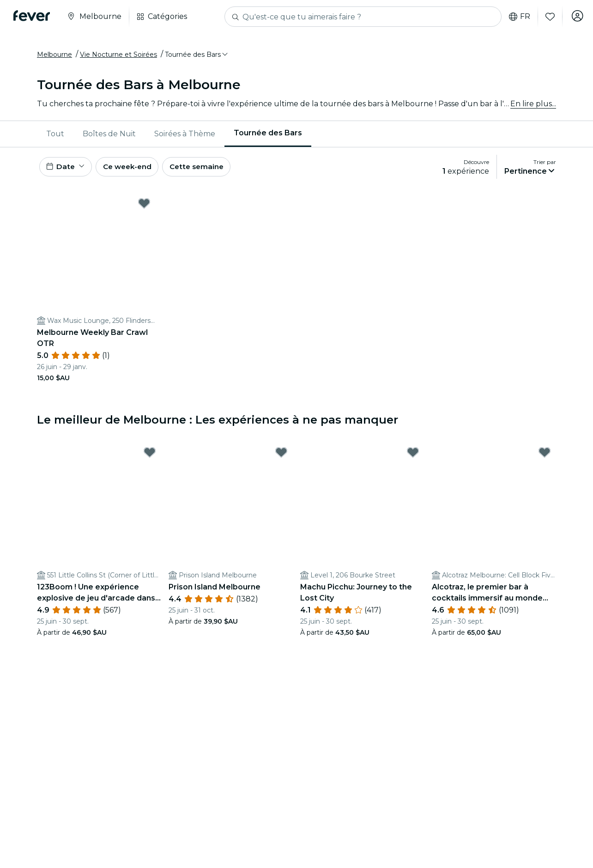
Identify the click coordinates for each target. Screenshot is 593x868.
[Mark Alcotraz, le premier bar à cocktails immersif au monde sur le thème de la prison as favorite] (545, 457)
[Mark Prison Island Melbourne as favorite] (281, 457)
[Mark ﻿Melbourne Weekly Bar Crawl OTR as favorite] (144, 208)
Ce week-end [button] (131, 170)
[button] (197, 56)
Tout (55, 136)
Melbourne (54, 57)
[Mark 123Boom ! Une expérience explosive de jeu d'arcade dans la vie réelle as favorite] (150, 457)
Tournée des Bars (268, 135)
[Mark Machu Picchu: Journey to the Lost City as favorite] (413, 457)
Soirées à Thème (184, 136)
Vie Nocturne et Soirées (118, 57)
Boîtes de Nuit (109, 136)
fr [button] (516, 16)
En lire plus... (533, 106)
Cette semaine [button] (205, 170)
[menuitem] (55, 136)
